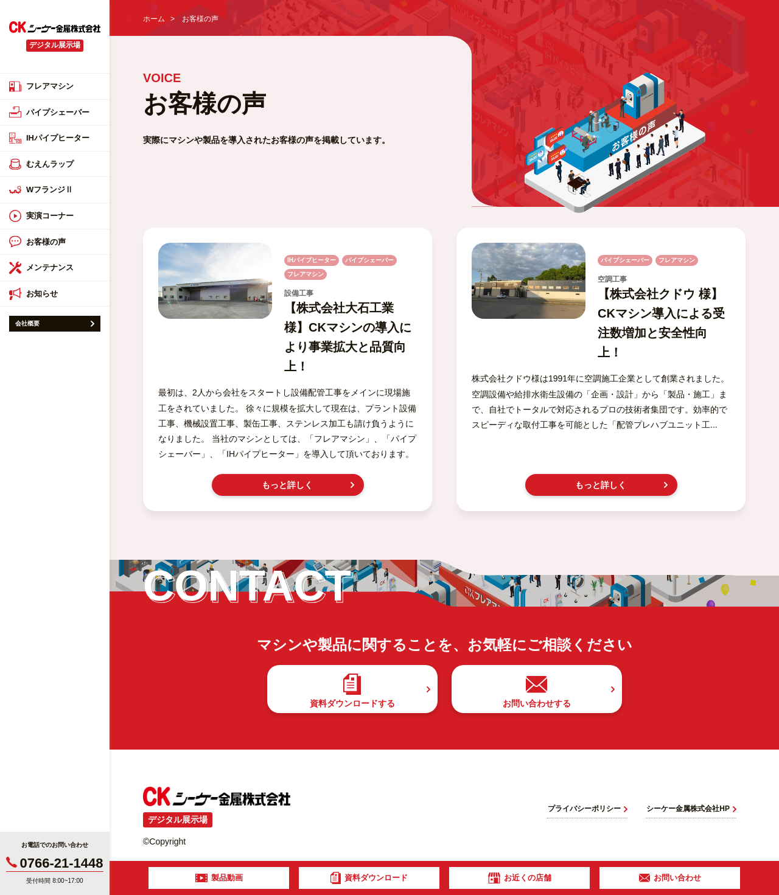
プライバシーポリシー (587, 808)
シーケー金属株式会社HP (691, 808)
